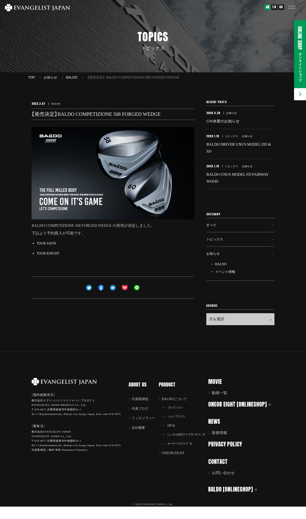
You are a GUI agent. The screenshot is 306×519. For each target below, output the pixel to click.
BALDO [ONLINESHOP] (235, 500)
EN (274, 7)
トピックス (215, 248)
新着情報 (222, 445)
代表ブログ (141, 415)
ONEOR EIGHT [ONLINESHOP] (242, 416)
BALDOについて (177, 405)
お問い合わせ (226, 484)
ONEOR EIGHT (175, 462)
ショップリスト (178, 423)
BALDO (221, 276)
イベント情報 (225, 284)
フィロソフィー (145, 425)
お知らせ (214, 265)
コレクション (177, 414)
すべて (212, 232)
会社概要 (140, 435)
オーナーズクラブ (182, 452)
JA (267, 7)
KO (281, 7)
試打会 (172, 433)
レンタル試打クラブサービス (189, 443)
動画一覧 (222, 405)
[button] (295, 7)
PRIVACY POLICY (228, 456)
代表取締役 (141, 405)
